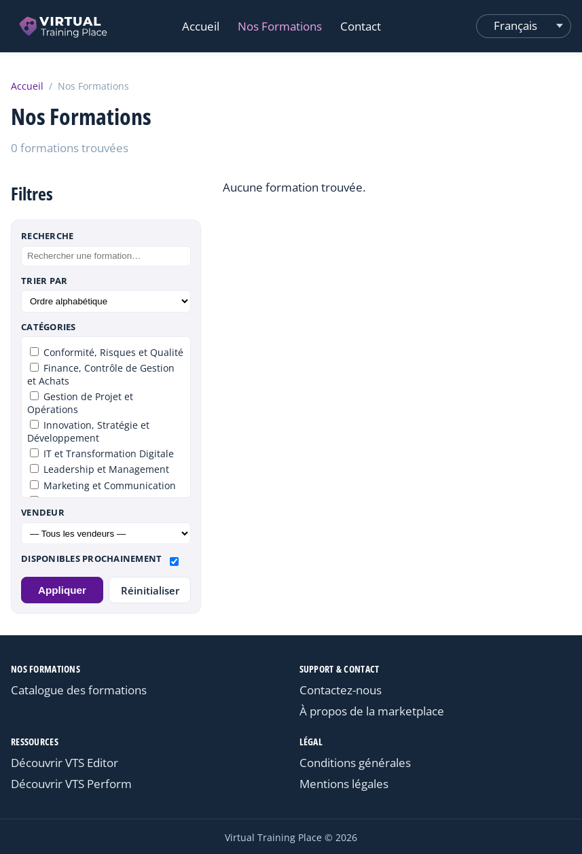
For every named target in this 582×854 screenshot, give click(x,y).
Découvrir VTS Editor (64, 762)
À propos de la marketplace (371, 711)
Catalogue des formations (79, 690)
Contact (360, 26)
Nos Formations (280, 26)
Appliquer (62, 590)
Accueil (200, 26)
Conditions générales (355, 762)
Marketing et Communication (103, 485)
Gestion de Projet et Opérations (80, 403)
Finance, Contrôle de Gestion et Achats (101, 374)
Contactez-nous (340, 690)
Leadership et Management (99, 469)
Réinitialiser (150, 590)
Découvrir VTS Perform (71, 783)
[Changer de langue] (523, 25)
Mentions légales (343, 783)
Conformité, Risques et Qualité (106, 352)
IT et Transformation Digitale (102, 453)
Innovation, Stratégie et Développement (88, 431)
